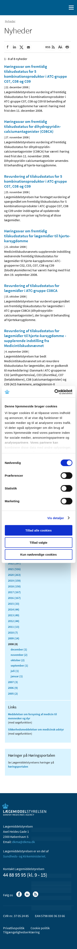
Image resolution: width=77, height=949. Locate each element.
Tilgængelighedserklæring (21, 932)
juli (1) (15, 671)
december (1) (19, 649)
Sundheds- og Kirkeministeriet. (24, 856)
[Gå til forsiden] (20, 7)
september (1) (19, 665)
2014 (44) (13, 609)
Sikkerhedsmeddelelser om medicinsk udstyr (36, 729)
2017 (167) (14, 592)
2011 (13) (13, 627)
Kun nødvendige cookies (38, 554)
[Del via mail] (28, 47)
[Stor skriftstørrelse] (60, 47)
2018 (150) (14, 586)
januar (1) (17, 676)
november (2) (19, 655)
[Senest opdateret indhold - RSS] (50, 47)
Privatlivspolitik (13, 928)
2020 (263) (14, 575)
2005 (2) (13, 693)
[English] (53, 8)
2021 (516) (14, 569)
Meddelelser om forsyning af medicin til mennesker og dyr (32, 716)
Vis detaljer (55, 518)
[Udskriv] (67, 47)
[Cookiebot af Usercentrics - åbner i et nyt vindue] (54, 391)
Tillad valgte (38, 542)
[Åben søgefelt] (63, 7)
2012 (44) (13, 621)
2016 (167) (14, 598)
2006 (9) (13, 688)
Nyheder (10, 21)
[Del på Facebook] (7, 47)
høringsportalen (18, 766)
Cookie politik (40, 928)
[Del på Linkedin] (14, 47)
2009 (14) (13, 638)
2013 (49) (13, 615)
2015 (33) (13, 604)
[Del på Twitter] (21, 47)
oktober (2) (18, 660)
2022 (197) (14, 563)
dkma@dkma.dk (23, 842)
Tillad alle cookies (38, 530)
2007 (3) (13, 682)
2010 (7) (13, 632)
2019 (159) (14, 580)
